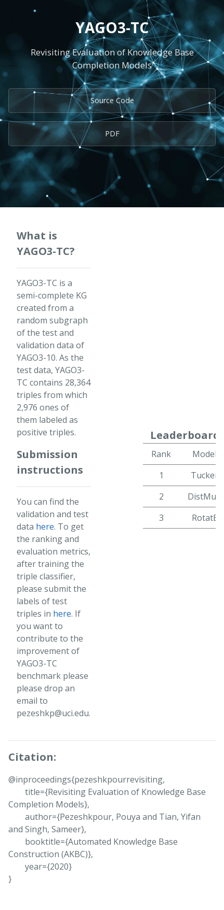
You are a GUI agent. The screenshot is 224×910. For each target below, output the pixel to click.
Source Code (112, 100)
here (45, 526)
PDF (112, 133)
